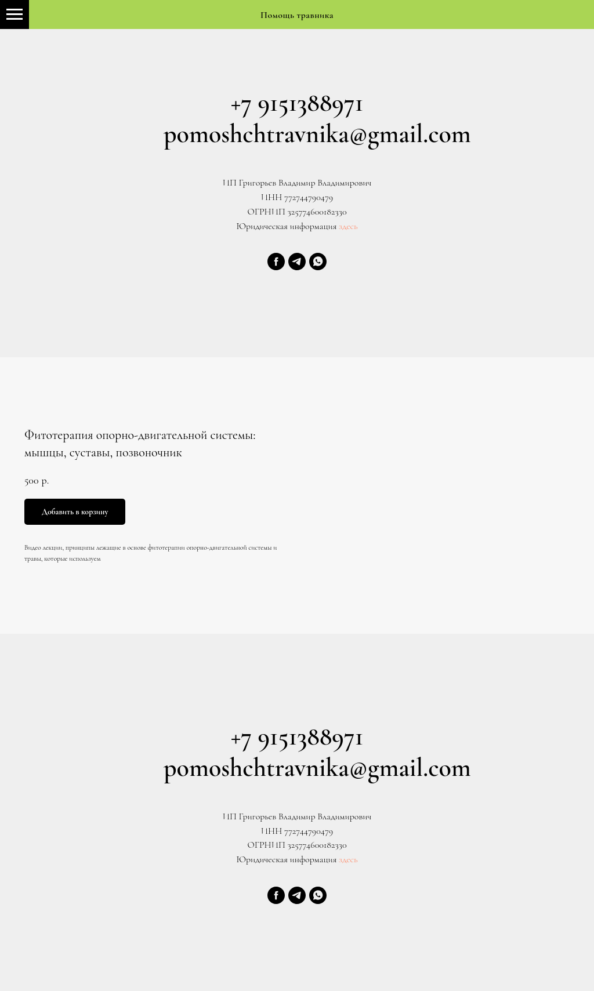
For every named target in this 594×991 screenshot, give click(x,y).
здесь (346, 226)
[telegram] (297, 261)
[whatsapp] (318, 261)
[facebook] (276, 261)
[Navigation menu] (14, 14)
